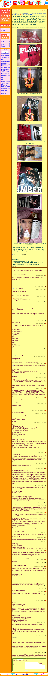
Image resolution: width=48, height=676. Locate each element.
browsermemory (3, 45)
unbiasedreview (3, 46)
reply (44, 275)
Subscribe (40, 663)
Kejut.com (20, 14)
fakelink (2, 42)
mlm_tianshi (2, 41)
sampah (2, 47)
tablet (2, 43)
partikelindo (2, 44)
